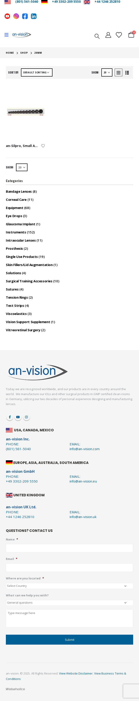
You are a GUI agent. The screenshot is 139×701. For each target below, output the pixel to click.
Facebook (9, 417)
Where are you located (25, 578)
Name (12, 539)
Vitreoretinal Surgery (23, 330)
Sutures (12, 289)
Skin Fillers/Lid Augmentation (29, 264)
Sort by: (13, 72)
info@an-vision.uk (83, 516)
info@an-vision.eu (83, 481)
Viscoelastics (16, 313)
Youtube (18, 417)
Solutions (13, 273)
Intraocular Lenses (21, 240)
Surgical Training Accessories (29, 281)
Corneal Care (16, 199)
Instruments (16, 232)
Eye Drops (14, 216)
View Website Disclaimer (76, 673)
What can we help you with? (27, 595)
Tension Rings (17, 297)
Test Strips (15, 305)
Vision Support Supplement (28, 321)
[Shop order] (36, 72)
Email (11, 559)
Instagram (26, 417)
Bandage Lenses (19, 191)
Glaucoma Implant (20, 224)
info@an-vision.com (85, 449)
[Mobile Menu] (8, 35)
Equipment (14, 207)
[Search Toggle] (97, 35)
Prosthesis (14, 248)
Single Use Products (22, 256)
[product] (25, 111)
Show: (95, 72)
